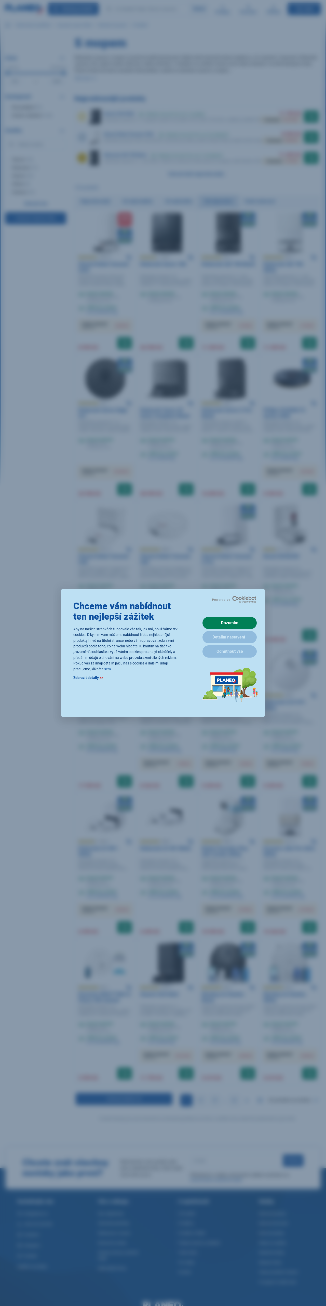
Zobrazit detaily (88, 678)
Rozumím (229, 622)
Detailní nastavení (228, 637)
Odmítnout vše (229, 651)
